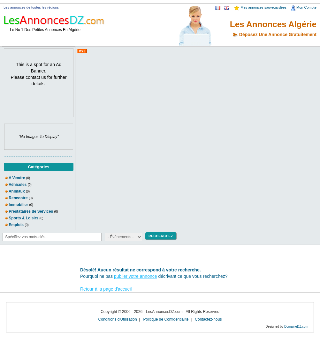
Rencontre (18, 198)
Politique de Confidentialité (165, 319)
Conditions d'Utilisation (117, 319)
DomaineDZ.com (296, 326)
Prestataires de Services (31, 211)
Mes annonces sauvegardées (263, 7)
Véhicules (18, 184)
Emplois (16, 225)
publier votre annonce (135, 276)
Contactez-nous (208, 319)
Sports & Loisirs (23, 218)
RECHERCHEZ (161, 236)
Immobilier (18, 204)
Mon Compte (306, 7)
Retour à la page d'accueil (106, 289)
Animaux (17, 191)
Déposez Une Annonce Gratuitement (277, 34)
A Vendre (17, 178)
